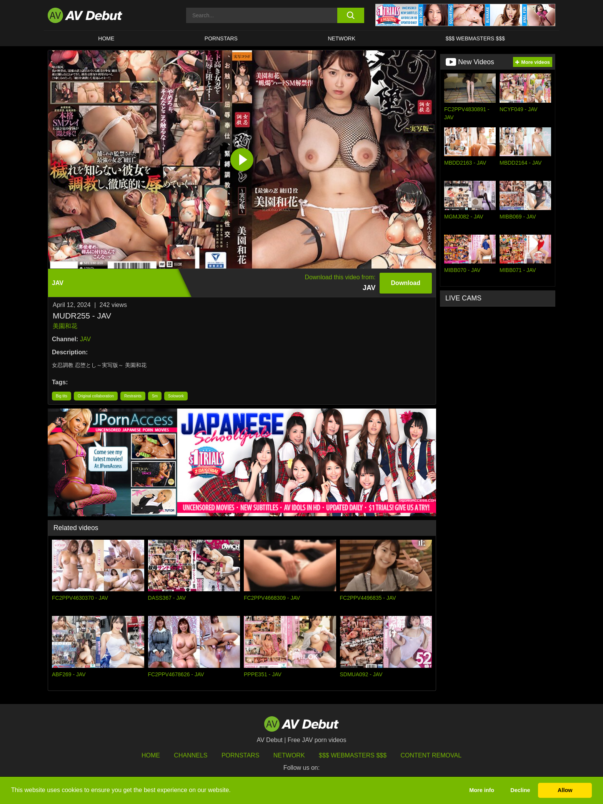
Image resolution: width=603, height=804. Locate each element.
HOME (106, 38)
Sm (155, 396)
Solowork (176, 396)
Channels (190, 755)
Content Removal (431, 755)
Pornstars (221, 38)
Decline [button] (520, 790)
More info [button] (481, 790)
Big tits (61, 396)
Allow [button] (565, 790)
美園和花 (65, 326)
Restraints (133, 396)
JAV (85, 339)
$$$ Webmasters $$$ (475, 38)
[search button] (350, 15)
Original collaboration (96, 396)
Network (342, 38)
